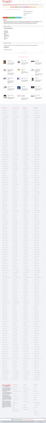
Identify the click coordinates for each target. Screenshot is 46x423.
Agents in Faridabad (26, 182)
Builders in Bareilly (36, 138)
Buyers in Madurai (15, 245)
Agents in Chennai (26, 157)
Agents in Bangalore (26, 136)
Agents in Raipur (25, 312)
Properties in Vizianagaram (5, 374)
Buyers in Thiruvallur (15, 344)
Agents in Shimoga (26, 330)
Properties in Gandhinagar (5, 184)
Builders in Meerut (36, 256)
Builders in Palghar (36, 296)
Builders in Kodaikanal (36, 231)
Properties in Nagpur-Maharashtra (6, 277)
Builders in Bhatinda (36, 145)
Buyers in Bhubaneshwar (16, 154)
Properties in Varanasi (4, 365)
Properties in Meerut (4, 256)
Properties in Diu (4, 173)
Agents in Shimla (25, 328)
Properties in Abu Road (5, 110)
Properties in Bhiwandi (5, 150)
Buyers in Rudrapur (15, 321)
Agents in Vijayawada (26, 370)
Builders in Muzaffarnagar (37, 270)
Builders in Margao (36, 249)
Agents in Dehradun (26, 168)
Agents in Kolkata (26, 235)
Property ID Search (26, 397)
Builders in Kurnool (36, 238)
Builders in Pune (36, 305)
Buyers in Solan (15, 335)
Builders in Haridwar (36, 205)
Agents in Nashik (25, 279)
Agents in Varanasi (26, 365)
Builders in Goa (36, 189)
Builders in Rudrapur (36, 321)
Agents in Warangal (26, 377)
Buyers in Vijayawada (15, 370)
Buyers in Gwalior (15, 201)
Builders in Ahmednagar (37, 117)
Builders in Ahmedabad (37, 115)
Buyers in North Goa (15, 291)
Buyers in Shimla (15, 328)
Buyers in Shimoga (15, 330)
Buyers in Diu (14, 173)
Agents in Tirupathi (26, 351)
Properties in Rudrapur (5, 321)
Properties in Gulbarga (5, 194)
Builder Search (26, 393)
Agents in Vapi (25, 363)
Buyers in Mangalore (15, 247)
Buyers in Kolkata (15, 235)
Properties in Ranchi (4, 316)
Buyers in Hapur (15, 203)
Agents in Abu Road (26, 110)
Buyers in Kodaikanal (15, 231)
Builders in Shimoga (36, 330)
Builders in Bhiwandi (36, 150)
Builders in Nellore (36, 286)
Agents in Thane (25, 342)
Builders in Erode (36, 180)
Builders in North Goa (36, 291)
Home (19, 1)
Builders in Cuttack (36, 161)
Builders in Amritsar (36, 126)
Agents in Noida (25, 289)
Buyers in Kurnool (15, 238)
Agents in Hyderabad (26, 212)
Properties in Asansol (4, 131)
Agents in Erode (25, 180)
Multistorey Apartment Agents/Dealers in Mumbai (31, 4)
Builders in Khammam (36, 228)
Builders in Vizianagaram (37, 374)
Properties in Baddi (4, 133)
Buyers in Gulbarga (15, 194)
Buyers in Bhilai (15, 147)
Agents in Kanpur (26, 226)
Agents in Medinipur (26, 254)
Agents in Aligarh (26, 122)
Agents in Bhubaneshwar (26, 154)
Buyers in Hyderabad (15, 212)
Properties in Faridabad (5, 182)
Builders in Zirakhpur (36, 379)
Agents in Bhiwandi (26, 150)
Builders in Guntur (36, 196)
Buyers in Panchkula (15, 298)
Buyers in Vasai (14, 367)
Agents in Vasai (25, 367)
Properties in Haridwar (5, 205)
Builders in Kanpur (36, 226)
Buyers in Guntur (15, 196)
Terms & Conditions (36, 405)
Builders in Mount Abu (36, 263)
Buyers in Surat (15, 340)
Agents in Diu (25, 173)
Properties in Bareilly (4, 138)
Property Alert (25, 407)
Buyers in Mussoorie (15, 268)
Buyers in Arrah (15, 129)
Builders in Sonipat (36, 337)
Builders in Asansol (36, 131)
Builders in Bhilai (36, 147)
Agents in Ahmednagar (26, 117)
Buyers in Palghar (15, 296)
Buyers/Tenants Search (27, 389)
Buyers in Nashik (15, 279)
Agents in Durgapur (26, 177)
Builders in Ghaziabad (36, 187)
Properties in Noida (4, 289)
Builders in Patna (36, 300)
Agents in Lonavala (26, 240)
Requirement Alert (26, 409)
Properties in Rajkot (4, 314)
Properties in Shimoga (5, 330)
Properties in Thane (4, 342)
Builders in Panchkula (36, 298)
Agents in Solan (25, 335)
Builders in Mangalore (36, 247)
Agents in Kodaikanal (26, 231)
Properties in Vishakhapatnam (5, 372)
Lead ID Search (26, 399)
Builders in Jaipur (36, 217)
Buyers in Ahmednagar (15, 117)
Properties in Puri (4, 307)
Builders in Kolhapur (36, 233)
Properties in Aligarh (4, 122)
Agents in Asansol (26, 131)
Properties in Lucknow (5, 242)
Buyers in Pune (14, 305)
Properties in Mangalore (5, 247)
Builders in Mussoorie (36, 268)
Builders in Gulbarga (36, 194)
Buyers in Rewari (15, 319)
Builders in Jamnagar (36, 221)
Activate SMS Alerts (15, 395)
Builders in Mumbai (36, 265)
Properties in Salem (4, 323)
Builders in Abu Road (36, 110)
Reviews (35, 397)
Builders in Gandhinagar (37, 184)
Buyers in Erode (15, 180)
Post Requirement (15, 389)
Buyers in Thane (15, 342)
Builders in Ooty (36, 293)
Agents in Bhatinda (26, 145)
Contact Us (35, 391)
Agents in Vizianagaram (26, 374)
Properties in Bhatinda (5, 145)
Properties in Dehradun (5, 168)
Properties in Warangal (5, 377)
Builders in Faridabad (36, 182)
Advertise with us (36, 393)
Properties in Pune (4, 305)
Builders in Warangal (36, 377)
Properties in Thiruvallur (5, 344)
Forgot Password (15, 409)
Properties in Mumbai (4, 265)
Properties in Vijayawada (5, 370)
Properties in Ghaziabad (5, 187)
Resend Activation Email (16, 411)
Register (14, 405)
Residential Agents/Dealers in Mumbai (20, 4)
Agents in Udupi (25, 360)
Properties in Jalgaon (4, 219)
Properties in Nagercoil (5, 275)
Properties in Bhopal (4, 152)
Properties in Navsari (4, 282)
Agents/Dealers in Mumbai (11, 4)
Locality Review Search (26, 402)
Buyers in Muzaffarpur (15, 272)
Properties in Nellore (4, 286)
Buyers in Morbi (15, 261)
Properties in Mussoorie (5, 268)
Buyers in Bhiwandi (15, 150)
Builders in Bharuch (36, 143)
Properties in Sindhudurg (5, 333)
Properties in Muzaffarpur (5, 272)
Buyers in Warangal (15, 377)
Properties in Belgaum (5, 140)
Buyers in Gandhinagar (15, 184)
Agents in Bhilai (25, 147)
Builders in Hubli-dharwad (37, 210)
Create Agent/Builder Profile (16, 391)
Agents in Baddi (25, 133)
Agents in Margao (26, 249)
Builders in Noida (36, 289)
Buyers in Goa (14, 189)
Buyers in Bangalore (15, 136)
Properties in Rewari (4, 319)
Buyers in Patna (15, 300)
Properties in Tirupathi (5, 351)
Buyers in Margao (15, 249)
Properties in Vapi (4, 363)
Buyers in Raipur (15, 312)
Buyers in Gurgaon (15, 198)
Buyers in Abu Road (15, 110)
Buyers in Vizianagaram (15, 374)
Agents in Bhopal (26, 152)
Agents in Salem (25, 323)
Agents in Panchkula (26, 298)
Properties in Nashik (4, 279)
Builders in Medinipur (36, 254)
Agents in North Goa (26, 291)
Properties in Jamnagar (5, 221)
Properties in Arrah (4, 129)
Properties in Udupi (4, 360)
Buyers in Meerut (15, 256)
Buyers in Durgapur (15, 177)
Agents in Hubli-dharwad (26, 210)
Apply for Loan (36, 412)
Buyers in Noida (15, 289)
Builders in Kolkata (36, 235)
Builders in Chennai (36, 157)
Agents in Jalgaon (26, 219)
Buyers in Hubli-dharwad (16, 210)
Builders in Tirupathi (36, 351)
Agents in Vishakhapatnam (27, 372)
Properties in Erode (4, 180)
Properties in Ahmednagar (5, 117)
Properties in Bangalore (5, 136)
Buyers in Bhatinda (15, 145)
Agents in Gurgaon (26, 198)
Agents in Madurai (26, 245)
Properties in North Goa (5, 291)
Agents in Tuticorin (26, 356)
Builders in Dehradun (36, 168)
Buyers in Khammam (15, 228)
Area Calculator (36, 414)
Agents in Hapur (25, 203)
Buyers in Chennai (15, 157)
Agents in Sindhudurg (26, 333)
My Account (28, 1)
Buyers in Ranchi (15, 316)
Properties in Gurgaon (5, 198)
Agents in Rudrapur (26, 321)
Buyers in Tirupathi (15, 351)
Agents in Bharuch (26, 143)
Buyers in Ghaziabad (15, 187)
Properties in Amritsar (4, 126)
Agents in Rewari (25, 319)
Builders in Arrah (36, 129)
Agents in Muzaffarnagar (26, 270)
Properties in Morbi (4, 261)
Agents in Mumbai (26, 265)
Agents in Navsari (26, 282)
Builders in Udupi (36, 360)
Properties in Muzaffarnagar (5, 270)
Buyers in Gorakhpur (15, 191)
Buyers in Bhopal (15, 152)
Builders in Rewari (36, 319)
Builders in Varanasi (36, 365)
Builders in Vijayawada (36, 370)
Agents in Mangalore (26, 247)
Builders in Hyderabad (36, 212)
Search (37, 1)
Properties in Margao (4, 249)
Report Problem (18, 17)
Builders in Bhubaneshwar (37, 154)
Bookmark (24, 17)
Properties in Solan (4, 335)
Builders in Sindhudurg (37, 333)
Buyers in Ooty (14, 293)
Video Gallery (36, 399)
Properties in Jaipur (4, 217)
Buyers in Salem (15, 323)
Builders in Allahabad (36, 124)
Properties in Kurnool (4, 238)
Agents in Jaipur (25, 217)
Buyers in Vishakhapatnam (16, 372)
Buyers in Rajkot (15, 314)
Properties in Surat (4, 340)
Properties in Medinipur (5, 254)
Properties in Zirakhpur (5, 379)
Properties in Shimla (4, 328)
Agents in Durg (25, 175)
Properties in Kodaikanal (5, 231)
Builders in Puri (36, 307)
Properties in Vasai (4, 367)
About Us (35, 389)
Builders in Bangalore (36, 136)
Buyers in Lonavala (15, 240)
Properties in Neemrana (5, 284)
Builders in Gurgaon (36, 198)
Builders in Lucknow (36, 242)
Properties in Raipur (4, 312)
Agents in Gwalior (26, 201)
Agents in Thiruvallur (26, 344)
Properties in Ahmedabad (5, 115)
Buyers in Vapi (14, 363)
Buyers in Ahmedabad (15, 115)
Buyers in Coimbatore (15, 159)
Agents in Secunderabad (26, 326)
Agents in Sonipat (26, 337)
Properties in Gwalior (4, 201)
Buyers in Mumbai (15, 265)
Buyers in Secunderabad (16, 326)
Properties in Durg (4, 175)
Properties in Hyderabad (5, 212)
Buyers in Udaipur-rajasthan (16, 358)
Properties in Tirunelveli (5, 349)
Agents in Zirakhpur (26, 379)
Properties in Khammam (5, 228)
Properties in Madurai (4, 245)
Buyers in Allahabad (15, 124)
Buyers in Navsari (15, 282)
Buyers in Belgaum (15, 140)
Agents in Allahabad (26, 124)
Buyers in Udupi (15, 360)
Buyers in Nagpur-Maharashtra (16, 277)
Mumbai (6, 4)
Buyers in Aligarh (15, 122)
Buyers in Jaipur (15, 217)
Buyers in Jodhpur (15, 224)
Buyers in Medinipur (15, 254)
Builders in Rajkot (36, 314)
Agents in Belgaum (26, 140)
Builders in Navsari (36, 282)
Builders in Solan (36, 335)
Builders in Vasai (36, 367)
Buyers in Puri (14, 307)
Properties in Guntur (4, 196)
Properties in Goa (4, 189)
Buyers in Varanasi (15, 365)
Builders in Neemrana (36, 284)
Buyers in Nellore (15, 286)
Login (14, 407)
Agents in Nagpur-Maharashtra (27, 277)
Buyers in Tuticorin (15, 356)
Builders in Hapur (36, 203)
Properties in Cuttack (4, 161)
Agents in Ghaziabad (26, 187)
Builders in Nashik (36, 279)
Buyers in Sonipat (15, 337)
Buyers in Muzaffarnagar (16, 270)
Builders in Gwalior (36, 201)
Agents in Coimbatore (26, 159)
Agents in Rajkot (25, 314)
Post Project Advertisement (16, 397)
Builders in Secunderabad (37, 326)
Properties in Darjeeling (5, 166)
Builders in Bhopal (36, 152)
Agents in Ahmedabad (26, 115)
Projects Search (26, 395)
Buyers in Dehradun (15, 168)
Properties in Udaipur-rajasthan (6, 358)
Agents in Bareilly (26, 138)
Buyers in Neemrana (15, 284)
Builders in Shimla (36, 328)
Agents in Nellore (26, 286)
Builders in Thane (36, 342)
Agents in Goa (25, 189)
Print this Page (23, 52)
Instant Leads (15, 393)
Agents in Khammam (26, 228)
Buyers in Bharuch (15, 143)
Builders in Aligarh (36, 122)
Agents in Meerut (26, 256)
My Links (33, 1)
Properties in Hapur (4, 203)
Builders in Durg (36, 175)
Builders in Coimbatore (37, 159)
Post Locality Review (15, 399)
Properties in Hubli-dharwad (5, 210)
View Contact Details (12, 17)
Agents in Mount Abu (26, 263)
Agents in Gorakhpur (26, 191)
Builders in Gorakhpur (36, 191)
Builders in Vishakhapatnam (37, 372)
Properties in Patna (4, 300)
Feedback (35, 395)
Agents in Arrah (25, 129)
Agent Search (25, 391)
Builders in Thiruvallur (36, 344)
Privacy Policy (36, 407)
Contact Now (6, 17)
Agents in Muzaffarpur (26, 272)
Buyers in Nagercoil (15, 275)
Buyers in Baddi (15, 133)
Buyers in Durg (14, 175)
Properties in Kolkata (4, 235)
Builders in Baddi (36, 133)
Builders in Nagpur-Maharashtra (38, 277)
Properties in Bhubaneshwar (5, 154)
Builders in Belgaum (36, 140)
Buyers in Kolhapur (15, 233)
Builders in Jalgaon (36, 219)
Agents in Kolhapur (26, 233)
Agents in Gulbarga (26, 194)
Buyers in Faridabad (15, 182)
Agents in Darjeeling (26, 166)
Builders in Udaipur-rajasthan (37, 358)
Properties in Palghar (4, 296)
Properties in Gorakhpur (5, 191)
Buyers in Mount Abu (15, 263)
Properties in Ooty (4, 293)
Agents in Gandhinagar (26, 184)
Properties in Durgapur (5, 177)
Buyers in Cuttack (15, 161)
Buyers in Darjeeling (15, 166)
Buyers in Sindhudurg (15, 333)
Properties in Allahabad (5, 124)
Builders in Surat (36, 340)
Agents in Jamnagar (26, 221)
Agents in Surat (25, 340)
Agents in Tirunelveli (26, 349)
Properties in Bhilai (4, 147)
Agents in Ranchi (25, 316)
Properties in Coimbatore (5, 159)
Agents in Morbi (25, 261)
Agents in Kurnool (26, 238)
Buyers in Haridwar (15, 205)
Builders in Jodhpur (36, 224)
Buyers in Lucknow (15, 242)
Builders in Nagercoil (36, 275)
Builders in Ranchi (36, 316)
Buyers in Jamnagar (15, 221)
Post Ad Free (23, 1)
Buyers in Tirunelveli (15, 349)
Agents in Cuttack (26, 161)
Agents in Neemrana (26, 284)
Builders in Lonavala (36, 240)
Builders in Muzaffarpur (37, 272)
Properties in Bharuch (4, 143)
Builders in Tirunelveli (36, 349)
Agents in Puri (25, 307)
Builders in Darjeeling (36, 166)
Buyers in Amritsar (15, 126)
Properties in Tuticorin (5, 356)
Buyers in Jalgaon (15, 219)
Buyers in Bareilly (15, 138)
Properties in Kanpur (4, 226)
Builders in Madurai (36, 245)
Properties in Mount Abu (5, 263)
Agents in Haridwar (26, 205)
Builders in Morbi (36, 261)
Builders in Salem (36, 323)
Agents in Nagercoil (26, 275)
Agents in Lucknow (26, 242)
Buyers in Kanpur (15, 226)
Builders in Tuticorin (36, 356)
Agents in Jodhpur (26, 224)
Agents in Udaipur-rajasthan (27, 358)
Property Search (26, 387)
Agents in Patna (25, 300)
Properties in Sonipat (4, 337)
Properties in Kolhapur (5, 233)
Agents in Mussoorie (26, 268)
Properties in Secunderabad (5, 326)
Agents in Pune (25, 305)
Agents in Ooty (25, 293)
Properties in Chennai (4, 157)
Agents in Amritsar (26, 126)
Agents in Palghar (26, 296)
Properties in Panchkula (5, 298)
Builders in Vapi (36, 363)
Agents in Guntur (26, 196)
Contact (40, 1)
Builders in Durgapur (36, 177)
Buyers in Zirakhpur (15, 379)
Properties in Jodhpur (4, 224)
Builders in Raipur (36, 312)
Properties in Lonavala (5, 240)
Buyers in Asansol (15, 131)
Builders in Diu (36, 173)
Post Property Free (15, 387)
